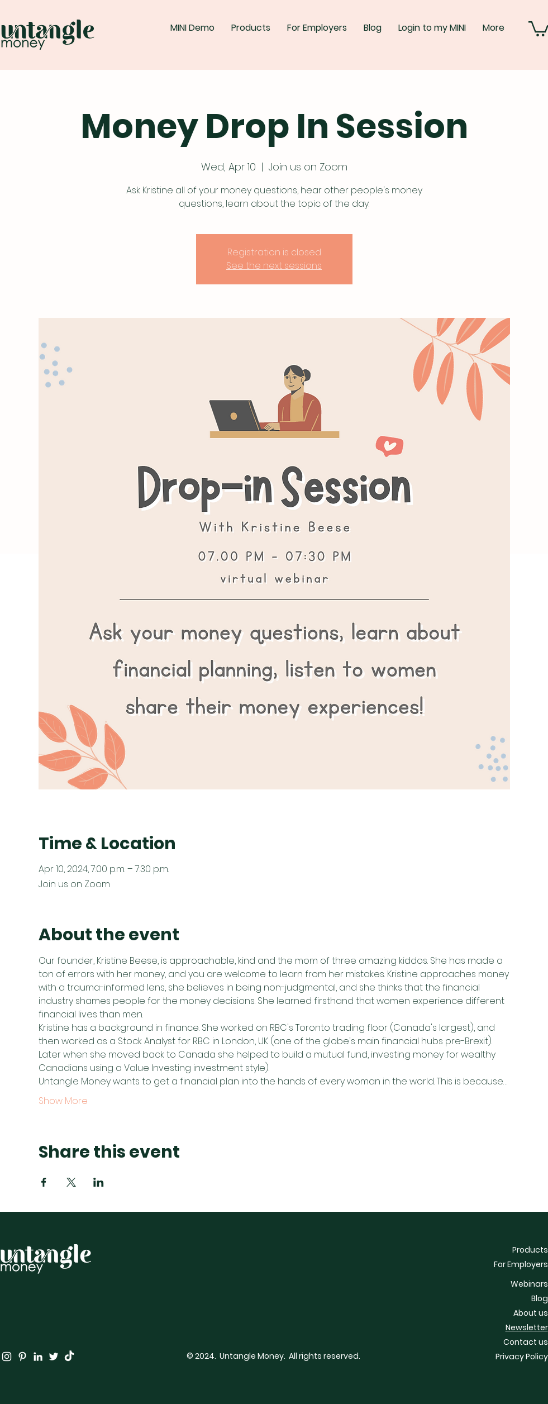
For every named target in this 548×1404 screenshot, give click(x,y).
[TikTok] (69, 1356)
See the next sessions (274, 265)
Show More (63, 1101)
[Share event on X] (71, 1182)
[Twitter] (53, 1356)
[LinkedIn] (38, 1356)
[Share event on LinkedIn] (98, 1182)
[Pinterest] (22, 1356)
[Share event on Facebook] (44, 1182)
